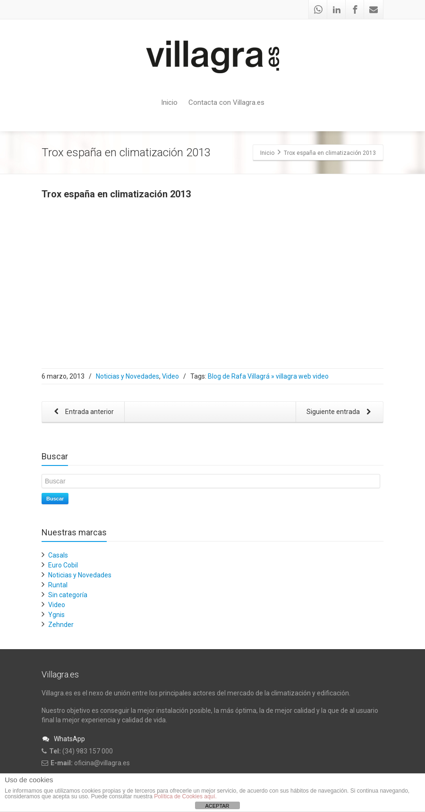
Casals (58, 555)
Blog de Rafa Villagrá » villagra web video (268, 376)
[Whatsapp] (318, 9)
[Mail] (373, 9)
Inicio (169, 102)
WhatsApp (63, 739)
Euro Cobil (63, 565)
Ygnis (56, 614)
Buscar (55, 498)
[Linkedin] (336, 9)
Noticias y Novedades (127, 376)
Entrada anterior (82, 412)
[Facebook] (355, 9)
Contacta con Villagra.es (226, 102)
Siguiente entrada (340, 412)
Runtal (58, 585)
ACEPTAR (217, 806)
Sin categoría (67, 595)
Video (170, 376)
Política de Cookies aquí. (185, 796)
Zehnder (61, 624)
